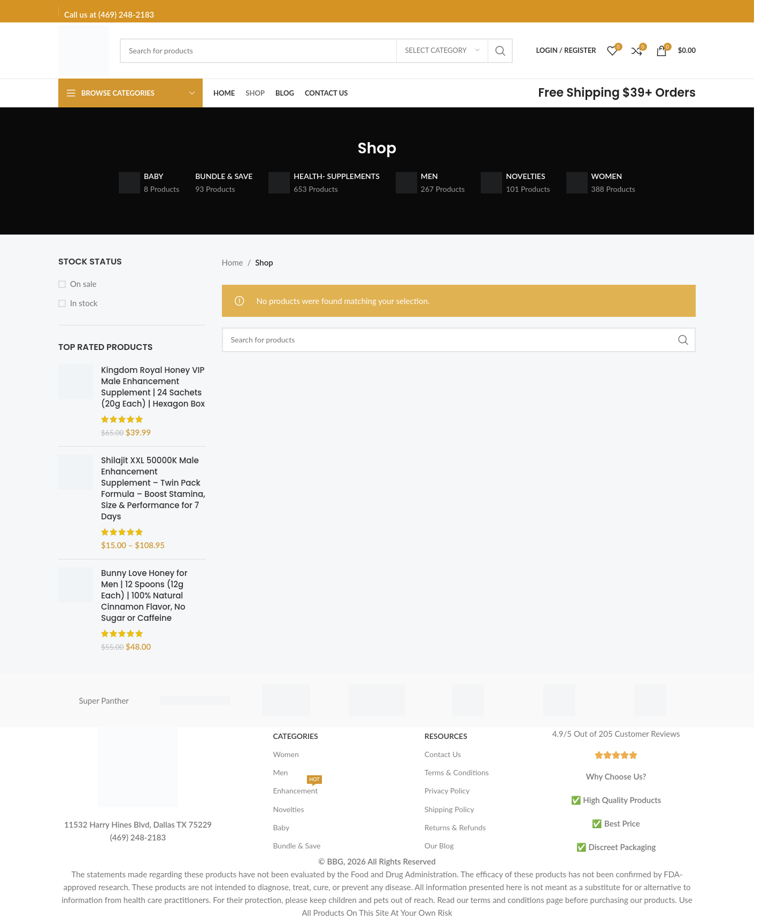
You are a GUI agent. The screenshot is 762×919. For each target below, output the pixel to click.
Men (280, 772)
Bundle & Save (296, 845)
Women (285, 754)
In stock (83, 303)
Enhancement (297, 788)
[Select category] (442, 51)
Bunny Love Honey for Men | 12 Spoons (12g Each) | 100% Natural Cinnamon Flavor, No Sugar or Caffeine (144, 595)
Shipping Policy (449, 809)
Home (232, 262)
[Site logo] (83, 49)
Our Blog (439, 845)
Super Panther (104, 700)
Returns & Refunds (455, 827)
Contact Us (443, 754)
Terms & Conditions (457, 772)
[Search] (316, 50)
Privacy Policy (447, 790)
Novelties (288, 809)
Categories (295, 736)
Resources (446, 736)
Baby (281, 827)
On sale (83, 284)
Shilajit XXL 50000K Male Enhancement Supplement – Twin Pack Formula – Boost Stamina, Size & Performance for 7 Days (153, 488)
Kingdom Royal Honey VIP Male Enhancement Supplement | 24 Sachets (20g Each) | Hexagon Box (153, 386)
